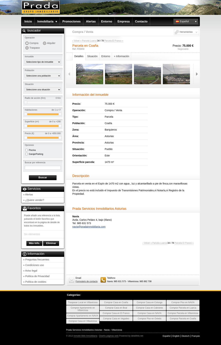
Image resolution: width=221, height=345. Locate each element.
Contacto (141, 21)
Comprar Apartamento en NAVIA (82, 315)
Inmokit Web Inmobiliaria (85, 336)
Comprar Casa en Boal (116, 308)
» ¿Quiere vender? (33, 200)
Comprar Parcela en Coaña (183, 318)
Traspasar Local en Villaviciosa (83, 302)
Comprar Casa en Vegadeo (116, 318)
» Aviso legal (30, 270)
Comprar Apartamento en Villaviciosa (83, 309)
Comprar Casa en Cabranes (149, 308)
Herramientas (186, 32)
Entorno (106, 21)
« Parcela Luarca (88, 41)
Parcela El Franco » (113, 41)
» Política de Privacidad (36, 276)
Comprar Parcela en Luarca (183, 308)
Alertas (91, 21)
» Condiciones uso (33, 265)
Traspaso (34, 47)
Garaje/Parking (36, 154)
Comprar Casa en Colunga (149, 302)
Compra (33, 43)
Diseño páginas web (108, 336)
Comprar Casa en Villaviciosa (83, 321)
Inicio (28, 21)
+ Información (121, 56)
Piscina (32, 150)
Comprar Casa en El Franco (116, 313)
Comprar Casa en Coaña (116, 302)
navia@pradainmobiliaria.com (89, 226)
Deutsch (186, 336)
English (176, 336)
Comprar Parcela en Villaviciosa (183, 313)
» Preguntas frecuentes (36, 259)
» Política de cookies (34, 281)
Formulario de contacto (87, 281)
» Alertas (28, 194)
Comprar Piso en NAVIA (183, 302)
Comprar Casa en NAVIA (149, 313)
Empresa (124, 21)
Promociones (71, 21)
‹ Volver (76, 41)
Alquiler (51, 43)
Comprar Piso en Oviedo (149, 318)
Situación (92, 56)
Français (196, 336)
